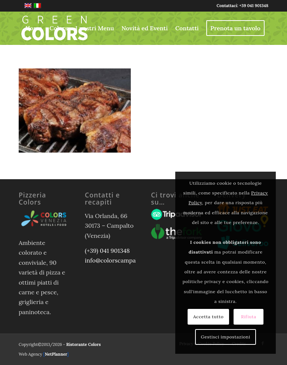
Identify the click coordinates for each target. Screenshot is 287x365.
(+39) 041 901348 (107, 250)
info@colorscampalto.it (117, 260)
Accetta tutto (208, 316)
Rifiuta (248, 316)
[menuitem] (34, 28)
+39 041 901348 (253, 5)
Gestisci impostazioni (225, 337)
